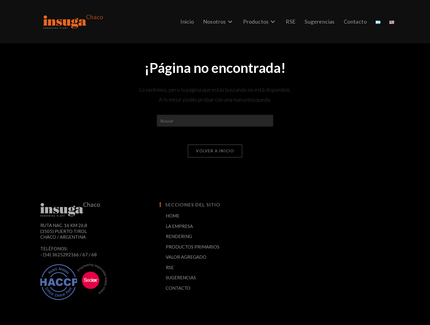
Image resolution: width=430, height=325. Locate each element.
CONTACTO (178, 288)
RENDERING (179, 236)
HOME (172, 215)
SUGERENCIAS (181, 277)
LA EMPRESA (179, 226)
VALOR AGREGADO (186, 257)
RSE (170, 267)
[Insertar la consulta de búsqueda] (215, 121)
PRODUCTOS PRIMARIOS (192, 246)
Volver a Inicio (215, 150)
